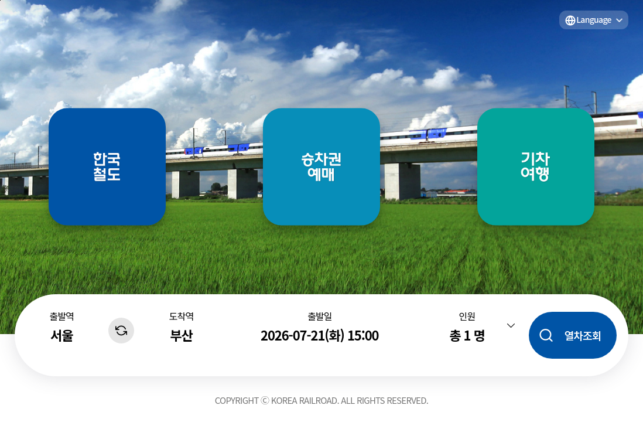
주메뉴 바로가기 (0, 0)
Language (593, 19)
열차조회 (583, 335)
